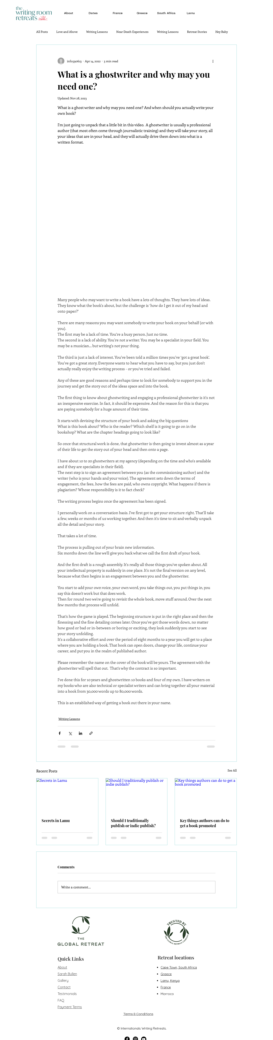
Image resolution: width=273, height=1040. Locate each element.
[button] (68, 13)
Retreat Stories (197, 32)
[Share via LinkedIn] (80, 733)
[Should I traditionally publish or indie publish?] (136, 795)
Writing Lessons (97, 32)
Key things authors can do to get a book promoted (204, 823)
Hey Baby (221, 32)
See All (232, 770)
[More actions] (212, 61)
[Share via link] (91, 733)
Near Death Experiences (132, 32)
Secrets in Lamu (56, 820)
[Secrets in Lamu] (67, 795)
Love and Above (67, 32)
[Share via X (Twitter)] (70, 733)
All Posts (42, 32)
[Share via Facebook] (60, 733)
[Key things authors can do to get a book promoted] (206, 795)
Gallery (63, 980)
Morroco (167, 994)
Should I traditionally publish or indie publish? (133, 823)
